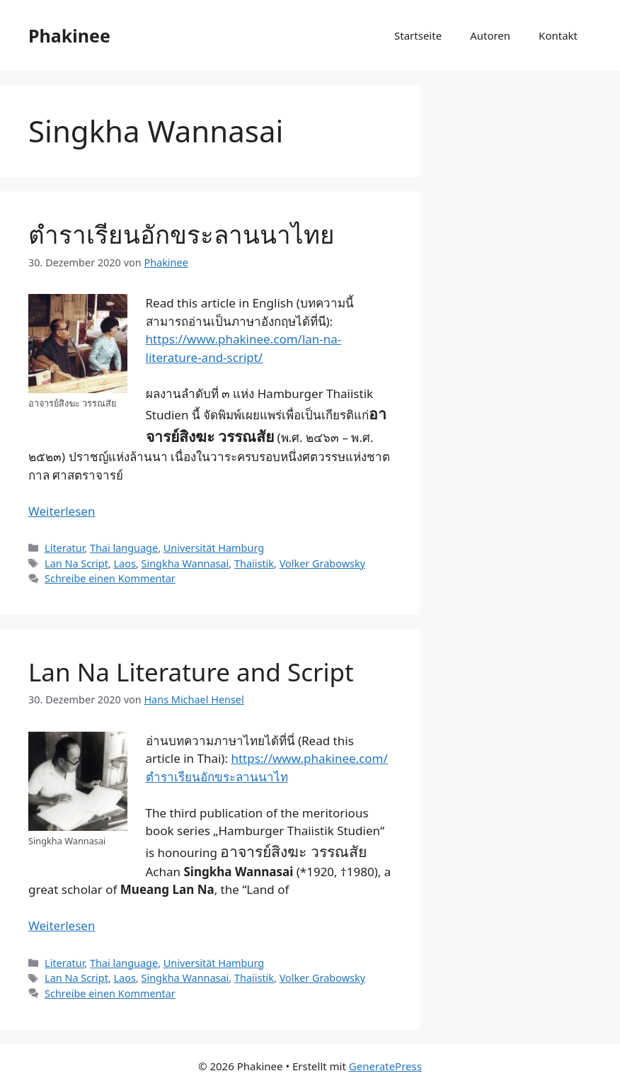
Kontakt (558, 35)
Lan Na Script (76, 563)
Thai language (124, 548)
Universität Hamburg (213, 548)
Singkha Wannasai (185, 563)
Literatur (64, 548)
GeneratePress (385, 1066)
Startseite (418, 35)
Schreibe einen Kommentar (110, 578)
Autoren (490, 35)
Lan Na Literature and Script (191, 671)
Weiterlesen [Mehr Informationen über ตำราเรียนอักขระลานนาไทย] (61, 511)
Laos (125, 563)
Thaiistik (254, 563)
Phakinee (69, 35)
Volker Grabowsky (322, 563)
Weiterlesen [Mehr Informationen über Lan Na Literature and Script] (61, 925)
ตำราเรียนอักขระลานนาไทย (181, 234)
